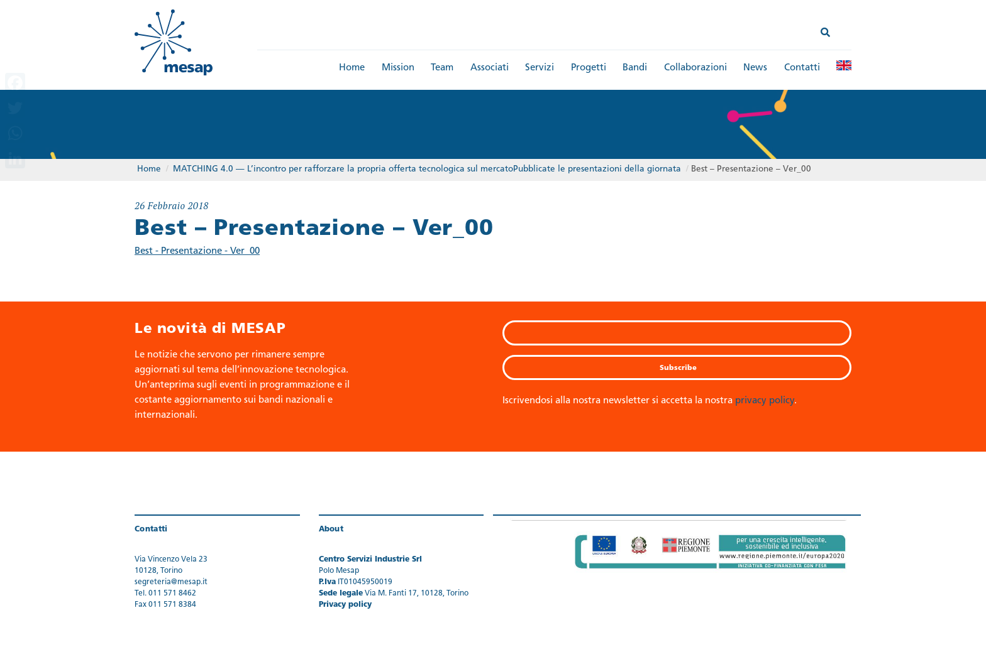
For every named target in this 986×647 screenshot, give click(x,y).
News (755, 68)
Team (442, 68)
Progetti (588, 68)
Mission (398, 68)
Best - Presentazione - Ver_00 (197, 251)
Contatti (802, 68)
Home (352, 68)
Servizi (539, 68)
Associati (489, 68)
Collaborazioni (695, 68)
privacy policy (764, 401)
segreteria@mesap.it (171, 582)
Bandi (635, 68)
